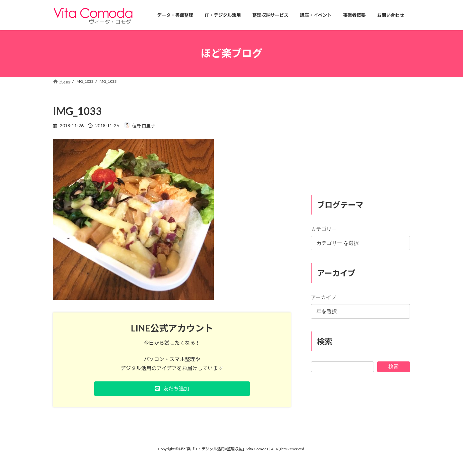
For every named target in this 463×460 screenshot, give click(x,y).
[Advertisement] (360, 144)
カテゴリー (324, 229)
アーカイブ (323, 297)
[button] (172, 388)
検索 (393, 366)
